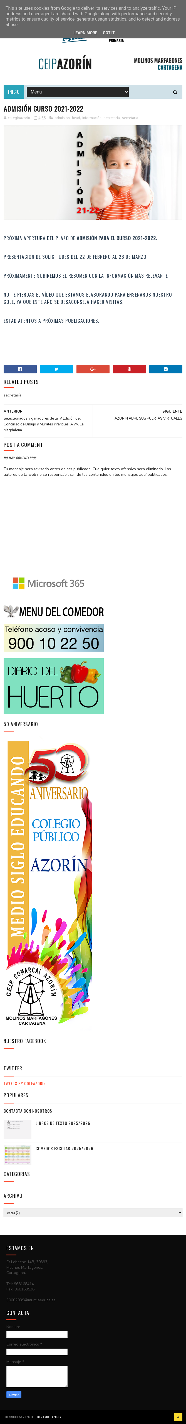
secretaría (130, 117)
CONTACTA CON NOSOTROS (28, 1111)
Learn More (85, 33)
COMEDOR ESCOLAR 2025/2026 (64, 1148)
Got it (109, 33)
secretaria (112, 117)
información (91, 117)
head (76, 117)
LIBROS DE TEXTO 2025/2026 (63, 1123)
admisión (62, 117)
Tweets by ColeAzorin (25, 1083)
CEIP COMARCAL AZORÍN (46, 1417)
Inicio (13, 91)
